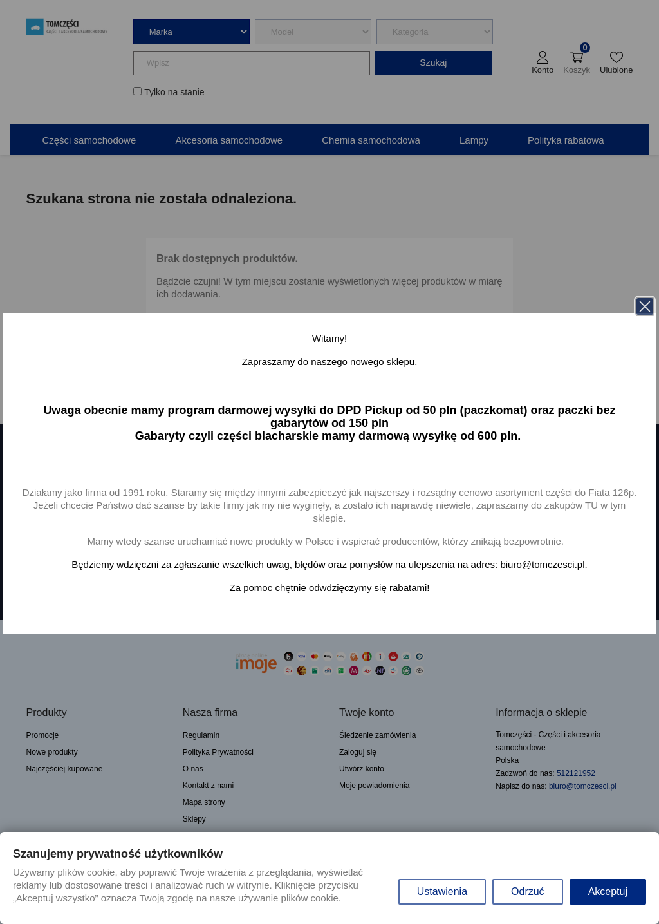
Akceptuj (607, 891)
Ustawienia (442, 891)
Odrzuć (527, 891)
